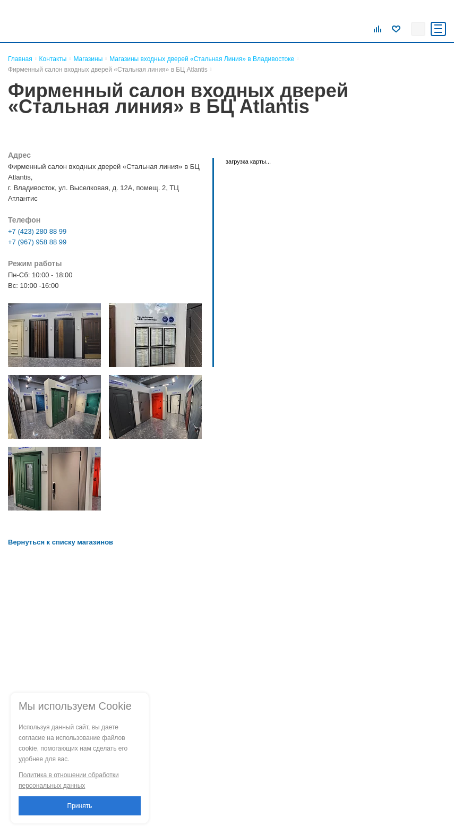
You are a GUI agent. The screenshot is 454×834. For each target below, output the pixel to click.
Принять (79, 806)
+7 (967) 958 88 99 (37, 242)
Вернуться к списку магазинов (60, 542)
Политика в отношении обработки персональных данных (69, 780)
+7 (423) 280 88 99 (37, 231)
